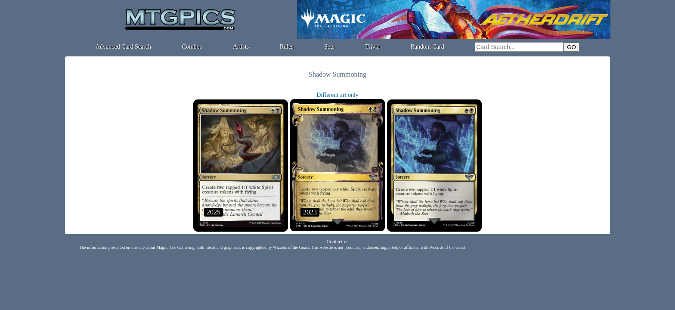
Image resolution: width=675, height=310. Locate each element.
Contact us (338, 242)
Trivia (372, 46)
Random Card (427, 46)
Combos (192, 46)
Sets (329, 46)
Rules (287, 46)
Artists (241, 46)
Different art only (337, 95)
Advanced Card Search (123, 46)
